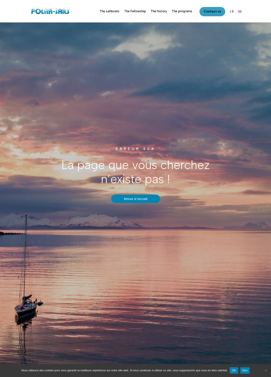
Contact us (212, 11)
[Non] (266, 370)
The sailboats (109, 11)
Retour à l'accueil (135, 199)
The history (159, 11)
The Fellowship (135, 11)
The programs (182, 11)
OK (234, 370)
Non (245, 370)
